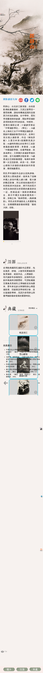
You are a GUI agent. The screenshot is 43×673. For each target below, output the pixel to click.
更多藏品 (32, 308)
